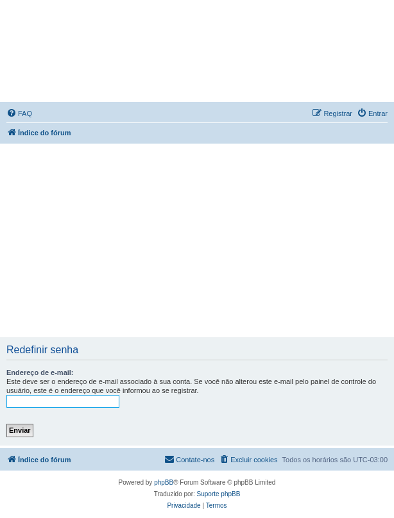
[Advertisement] (198, 240)
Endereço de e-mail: (40, 372)
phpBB (163, 482)
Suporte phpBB (219, 493)
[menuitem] (19, 113)
